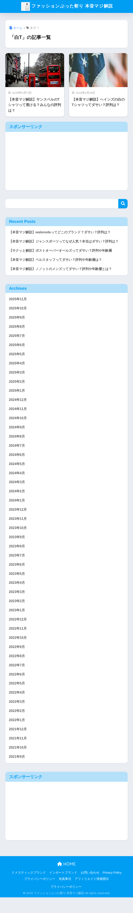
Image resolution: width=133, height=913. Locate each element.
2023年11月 (18, 530)
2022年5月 (17, 698)
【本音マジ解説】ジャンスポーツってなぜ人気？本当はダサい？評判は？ (63, 245)
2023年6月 (17, 576)
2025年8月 (17, 334)
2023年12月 (18, 521)
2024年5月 (17, 474)
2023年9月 (17, 548)
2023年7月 (17, 567)
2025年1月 (17, 399)
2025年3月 (17, 381)
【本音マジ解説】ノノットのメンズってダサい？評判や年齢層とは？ (63, 276)
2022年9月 (17, 660)
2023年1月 (17, 623)
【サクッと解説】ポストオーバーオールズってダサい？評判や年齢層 (63, 257)
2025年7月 (17, 344)
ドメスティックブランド (29, 888)
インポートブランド (63, 888)
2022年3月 (17, 716)
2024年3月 (17, 493)
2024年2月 (17, 502)
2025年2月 (17, 390)
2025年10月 (18, 316)
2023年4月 (17, 595)
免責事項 (65, 894)
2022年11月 (18, 642)
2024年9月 (17, 437)
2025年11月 (18, 306)
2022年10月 (18, 651)
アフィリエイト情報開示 (92, 894)
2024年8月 (17, 446)
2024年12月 (18, 409)
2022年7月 (17, 679)
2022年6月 (17, 688)
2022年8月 (17, 670)
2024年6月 (17, 465)
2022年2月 (17, 726)
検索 (123, 203)
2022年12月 (18, 632)
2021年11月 (18, 753)
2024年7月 (17, 455)
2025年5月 (17, 362)
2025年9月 (17, 325)
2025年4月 (17, 372)
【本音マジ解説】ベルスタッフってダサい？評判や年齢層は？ (58, 267)
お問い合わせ (90, 888)
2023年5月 (17, 586)
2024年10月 (18, 427)
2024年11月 (18, 418)
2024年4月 (17, 483)
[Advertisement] (66, 161)
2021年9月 (17, 772)
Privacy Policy (112, 888)
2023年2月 (17, 614)
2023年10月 (18, 539)
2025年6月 (17, 353)
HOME (66, 879)
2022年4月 (17, 707)
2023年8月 (17, 558)
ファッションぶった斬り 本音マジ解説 (67, 6)
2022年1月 (17, 735)
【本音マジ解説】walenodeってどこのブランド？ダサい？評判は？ (62, 232)
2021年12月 (18, 744)
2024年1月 (17, 511)
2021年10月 (18, 763)
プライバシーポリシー (39, 894)
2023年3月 (17, 605)
